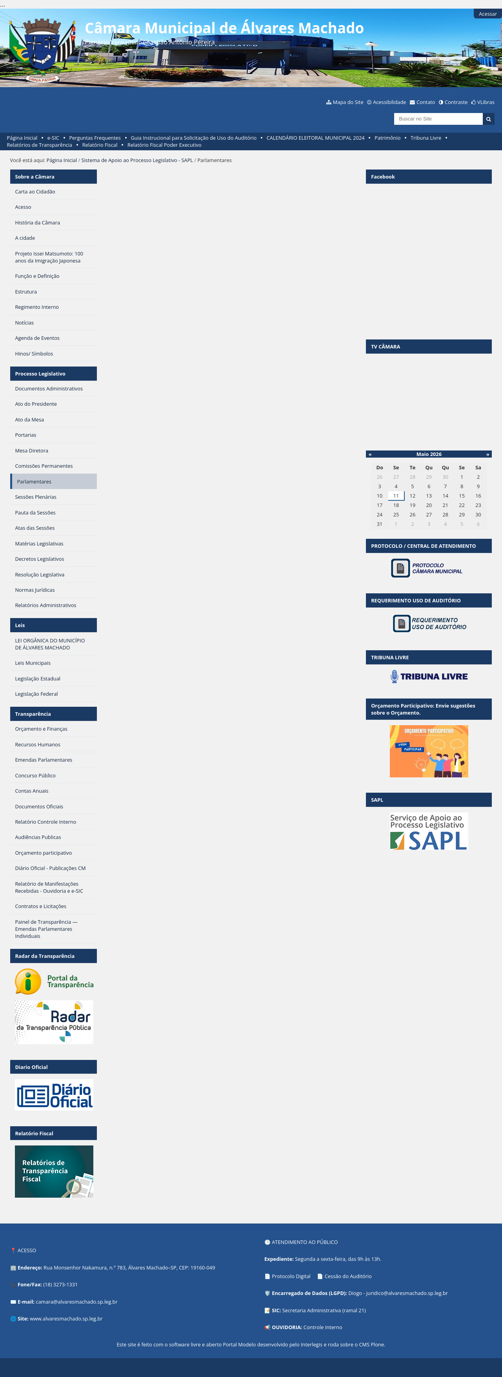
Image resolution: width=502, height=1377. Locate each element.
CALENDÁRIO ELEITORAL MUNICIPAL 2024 (316, 137)
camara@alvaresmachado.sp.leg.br (76, 1301)
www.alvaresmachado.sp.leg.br (66, 1318)
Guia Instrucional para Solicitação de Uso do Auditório (193, 137)
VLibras (486, 102)
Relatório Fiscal (100, 144)
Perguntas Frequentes (94, 137)
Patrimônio (387, 137)
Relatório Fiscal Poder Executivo (164, 144)
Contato (426, 102)
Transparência (33, 713)
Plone (377, 1344)
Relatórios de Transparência (40, 144)
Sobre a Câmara (35, 176)
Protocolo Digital (291, 1276)
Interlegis (311, 1344)
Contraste (456, 102)
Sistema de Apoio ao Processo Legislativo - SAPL (137, 160)
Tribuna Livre (426, 137)
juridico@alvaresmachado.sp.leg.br (407, 1293)
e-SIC (53, 137)
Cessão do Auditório (348, 1276)
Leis (20, 625)
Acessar (488, 13)
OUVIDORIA (286, 1327)
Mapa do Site (348, 102)
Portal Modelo (239, 1344)
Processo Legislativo (40, 373)
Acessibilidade (389, 102)
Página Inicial (22, 137)
